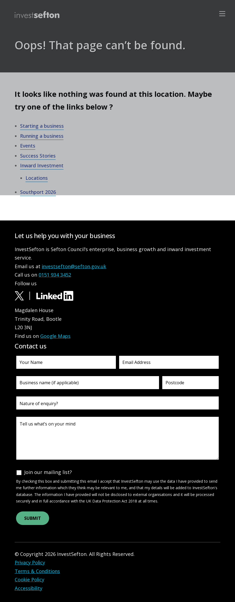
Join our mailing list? (48, 472)
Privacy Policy (30, 562)
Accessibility (28, 588)
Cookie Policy (29, 579)
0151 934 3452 (55, 274)
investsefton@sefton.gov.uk (74, 266)
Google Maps (55, 336)
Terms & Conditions (37, 571)
